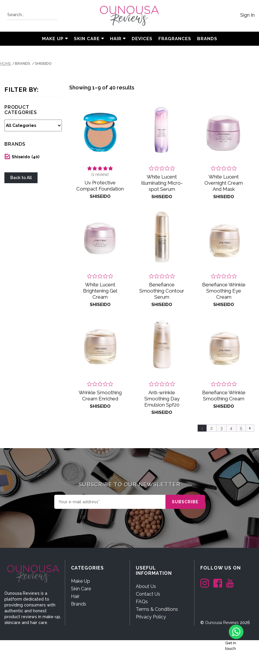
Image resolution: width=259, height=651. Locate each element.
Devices (142, 38)
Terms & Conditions (157, 609)
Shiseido (25, 157)
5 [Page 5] (241, 428)
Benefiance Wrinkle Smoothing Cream (224, 396)
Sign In (247, 15)
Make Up (53, 38)
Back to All (21, 177)
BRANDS (207, 38)
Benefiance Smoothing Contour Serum (161, 291)
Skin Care (87, 38)
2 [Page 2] (211, 428)
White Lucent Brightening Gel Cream (100, 291)
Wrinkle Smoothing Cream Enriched (100, 396)
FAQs (142, 601)
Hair (115, 38)
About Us (146, 586)
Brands (78, 604)
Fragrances (174, 38)
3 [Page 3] (221, 428)
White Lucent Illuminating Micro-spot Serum (162, 183)
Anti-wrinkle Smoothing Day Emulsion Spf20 (162, 399)
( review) (100, 174)
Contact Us (148, 594)
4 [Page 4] (231, 428)
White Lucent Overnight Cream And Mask (223, 183)
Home (5, 63)
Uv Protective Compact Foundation (100, 186)
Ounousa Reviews (222, 622)
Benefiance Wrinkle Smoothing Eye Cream (224, 291)
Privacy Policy (151, 617)
